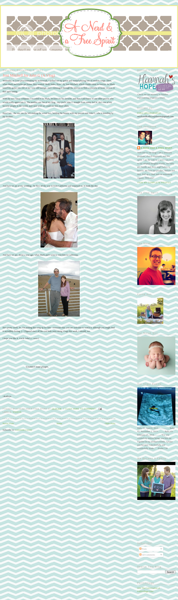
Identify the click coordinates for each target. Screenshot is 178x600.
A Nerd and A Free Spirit (156, 148)
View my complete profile (154, 183)
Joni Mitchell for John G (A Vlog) (29, 75)
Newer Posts (8, 423)
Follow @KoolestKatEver (149, 113)
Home (59, 423)
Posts (143, 549)
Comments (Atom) (23, 429)
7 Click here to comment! (79, 409)
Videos (17, 412)
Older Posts (110, 423)
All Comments (147, 554)
